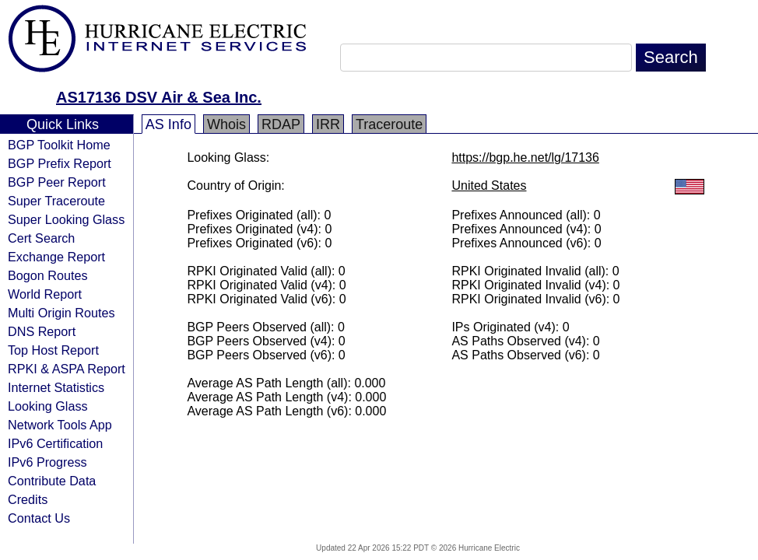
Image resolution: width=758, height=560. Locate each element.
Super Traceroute (56, 201)
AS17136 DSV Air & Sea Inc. (158, 97)
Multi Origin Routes (61, 313)
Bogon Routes (48, 275)
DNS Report (41, 331)
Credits (27, 499)
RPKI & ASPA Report (66, 369)
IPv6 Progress (47, 462)
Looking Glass (48, 406)
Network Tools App (60, 425)
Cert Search (41, 238)
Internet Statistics (56, 387)
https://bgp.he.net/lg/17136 (524, 157)
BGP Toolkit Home (59, 145)
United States (488, 185)
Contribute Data (52, 481)
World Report (45, 294)
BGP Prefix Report (59, 163)
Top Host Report (53, 350)
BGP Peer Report (57, 182)
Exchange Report (56, 257)
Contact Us (39, 518)
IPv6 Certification (55, 443)
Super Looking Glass (66, 219)
